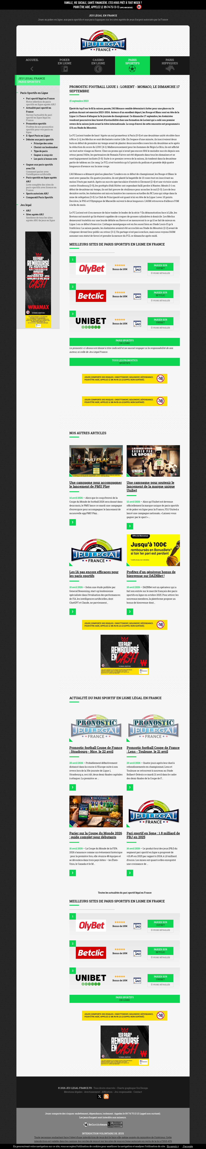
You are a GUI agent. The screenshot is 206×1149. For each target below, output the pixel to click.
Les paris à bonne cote (45, 158)
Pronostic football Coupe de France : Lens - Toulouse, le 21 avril (153, 749)
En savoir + (173, 1146)
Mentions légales (73, 1091)
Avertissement (92, 1091)
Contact (138, 1091)
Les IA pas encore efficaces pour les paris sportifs (93, 574)
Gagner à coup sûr (43, 154)
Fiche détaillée (160, 273)
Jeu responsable (123, 1091)
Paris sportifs (125, 342)
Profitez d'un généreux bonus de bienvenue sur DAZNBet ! (151, 574)
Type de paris (41, 151)
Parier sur (160, 267)
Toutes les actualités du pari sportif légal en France (124, 892)
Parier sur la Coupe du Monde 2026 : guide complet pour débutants (95, 835)
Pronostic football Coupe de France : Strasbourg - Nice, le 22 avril (95, 749)
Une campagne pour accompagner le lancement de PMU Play (95, 484)
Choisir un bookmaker (46, 147)
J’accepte (188, 1146)
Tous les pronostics (125, 362)
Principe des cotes (43, 143)
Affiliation (107, 1091)
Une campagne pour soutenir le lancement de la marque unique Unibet (151, 486)
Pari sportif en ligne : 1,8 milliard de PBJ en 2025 (153, 835)
